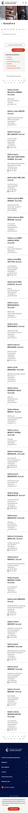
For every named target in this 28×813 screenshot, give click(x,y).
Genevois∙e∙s (10, 59)
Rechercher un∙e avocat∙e (9, 34)
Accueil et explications (15, 45)
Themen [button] (14, 772)
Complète (9, 57)
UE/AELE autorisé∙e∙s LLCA (13, 61)
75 (19, 82)
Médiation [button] (14, 762)
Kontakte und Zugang (9, 787)
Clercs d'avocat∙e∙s (11, 65)
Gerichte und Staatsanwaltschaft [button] (14, 757)
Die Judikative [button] (14, 767)
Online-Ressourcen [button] (14, 777)
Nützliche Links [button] (14, 781)
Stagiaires (9, 63)
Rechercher (19, 50)
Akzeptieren (13, 809)
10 (11, 82)
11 (14, 82)
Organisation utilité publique (13, 68)
